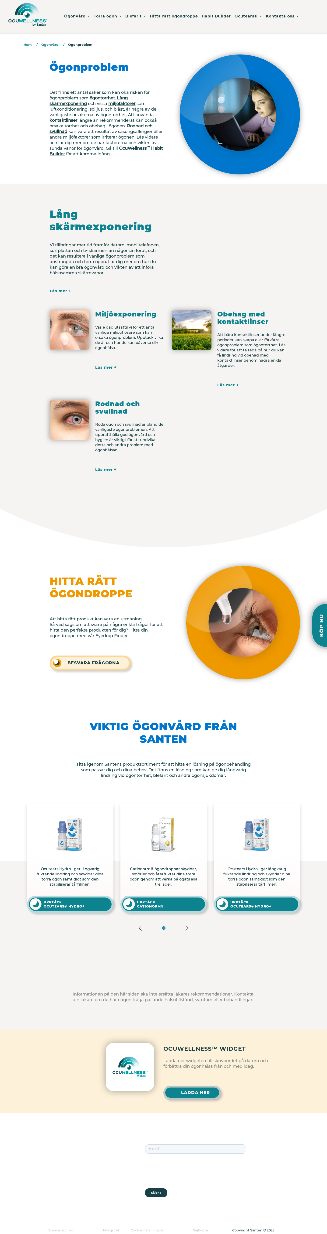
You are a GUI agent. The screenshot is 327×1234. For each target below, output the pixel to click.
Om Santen (99, 1159)
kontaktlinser (63, 120)
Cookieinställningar (147, 1230)
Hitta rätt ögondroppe (174, 16)
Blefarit (135, 16)
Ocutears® (248, 16)
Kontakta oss (282, 16)
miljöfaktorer (121, 103)
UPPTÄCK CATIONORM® (150, 904)
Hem (28, 45)
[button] (163, 928)
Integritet (111, 1230)
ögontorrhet (102, 98)
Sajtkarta (200, 1230)
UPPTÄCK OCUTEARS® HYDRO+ (64, 904)
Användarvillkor (61, 1230)
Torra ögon (108, 16)
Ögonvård (77, 16)
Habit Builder (216, 16)
